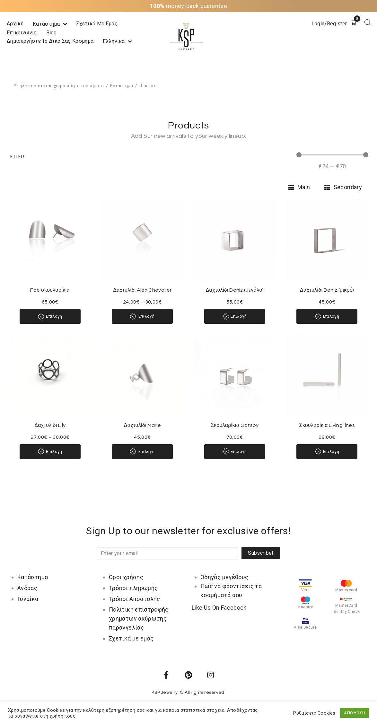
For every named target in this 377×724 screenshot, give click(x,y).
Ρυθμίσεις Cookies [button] (314, 713)
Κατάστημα (121, 85)
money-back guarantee (188, 6)
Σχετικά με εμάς (131, 638)
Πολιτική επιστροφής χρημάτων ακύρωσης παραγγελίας (139, 618)
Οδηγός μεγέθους (224, 577)
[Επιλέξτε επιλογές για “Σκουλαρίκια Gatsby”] (234, 451)
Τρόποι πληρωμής (133, 588)
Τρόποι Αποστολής (134, 599)
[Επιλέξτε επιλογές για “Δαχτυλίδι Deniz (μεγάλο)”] (234, 316)
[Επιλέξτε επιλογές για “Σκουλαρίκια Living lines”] (326, 451)
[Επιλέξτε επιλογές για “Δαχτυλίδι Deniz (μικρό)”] (326, 316)
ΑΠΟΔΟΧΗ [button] (354, 713)
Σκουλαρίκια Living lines (327, 425)
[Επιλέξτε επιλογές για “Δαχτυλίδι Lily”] (50, 451)
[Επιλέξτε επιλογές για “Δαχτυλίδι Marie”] (142, 451)
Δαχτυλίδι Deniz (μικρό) (327, 290)
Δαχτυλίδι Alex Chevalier (142, 290)
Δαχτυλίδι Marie (142, 425)
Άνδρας (27, 588)
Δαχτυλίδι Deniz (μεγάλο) (235, 290)
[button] (17, 157)
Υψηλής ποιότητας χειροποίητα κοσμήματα (58, 85)
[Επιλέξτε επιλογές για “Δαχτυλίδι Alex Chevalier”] (142, 316)
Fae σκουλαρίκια (50, 290)
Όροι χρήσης (126, 577)
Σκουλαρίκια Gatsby (235, 425)
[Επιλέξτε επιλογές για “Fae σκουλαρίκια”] (50, 316)
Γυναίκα (28, 599)
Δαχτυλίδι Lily (50, 425)
